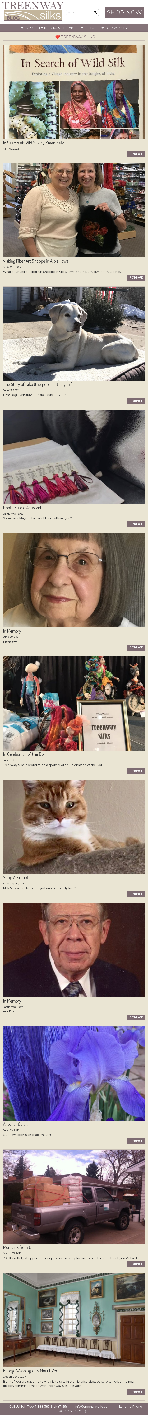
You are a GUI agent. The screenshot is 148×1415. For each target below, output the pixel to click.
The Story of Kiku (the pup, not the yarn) (37, 384)
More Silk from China (21, 1247)
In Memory (12, 631)
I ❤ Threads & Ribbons (56, 28)
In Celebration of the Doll (24, 754)
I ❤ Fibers (86, 28)
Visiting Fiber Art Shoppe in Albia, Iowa (36, 261)
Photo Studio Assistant (22, 507)
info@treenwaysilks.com (93, 1406)
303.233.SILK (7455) (72, 1411)
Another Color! (15, 1124)
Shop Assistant (15, 877)
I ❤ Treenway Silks (114, 28)
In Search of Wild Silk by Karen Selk (33, 142)
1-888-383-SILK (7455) (51, 1406)
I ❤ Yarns (26, 28)
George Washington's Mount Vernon (33, 1370)
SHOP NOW (124, 12)
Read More (136, 154)
